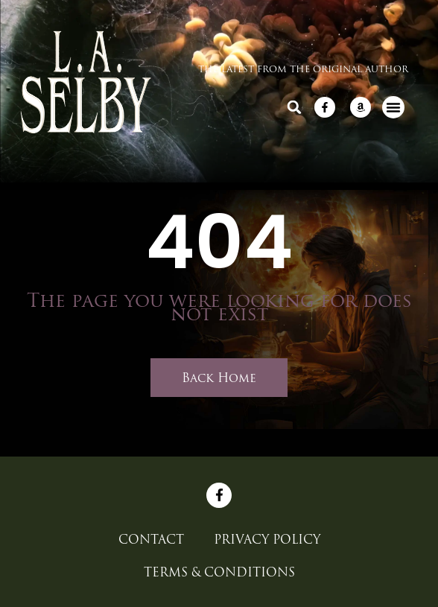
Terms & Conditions (219, 572)
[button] (294, 107)
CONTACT (151, 539)
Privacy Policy (267, 539)
